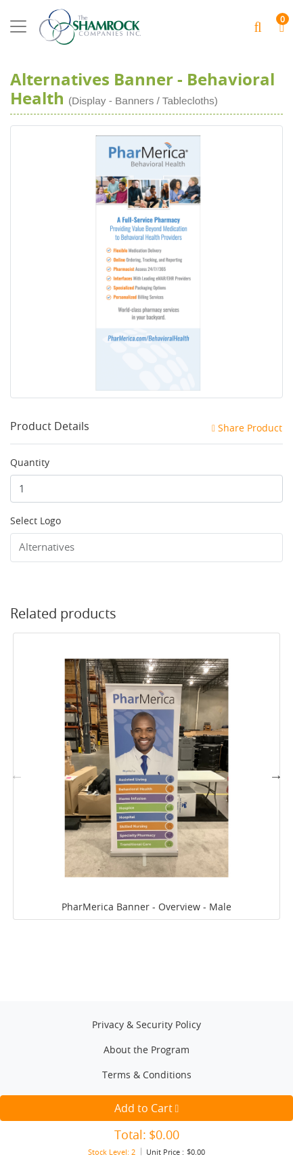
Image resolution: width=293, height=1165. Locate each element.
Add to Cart (91, 1108)
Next (276, 776)
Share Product (247, 427)
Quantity (29, 462)
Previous (17, 776)
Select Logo (35, 520)
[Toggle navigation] (18, 26)
